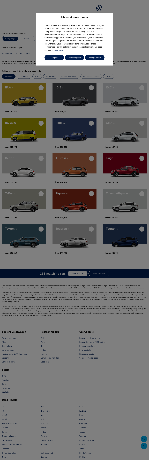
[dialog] (74, 230)
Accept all (54, 58)
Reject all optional (74, 58)
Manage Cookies (94, 58)
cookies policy (57, 50)
